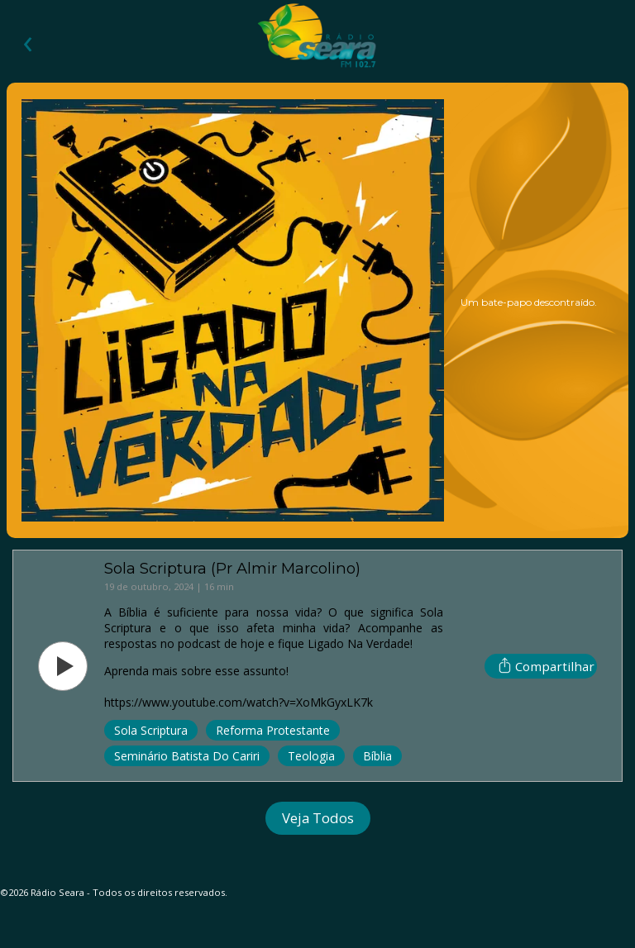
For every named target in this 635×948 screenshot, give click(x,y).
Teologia (311, 756)
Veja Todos (318, 817)
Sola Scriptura (151, 730)
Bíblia (377, 756)
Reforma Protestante (273, 730)
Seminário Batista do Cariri (187, 756)
